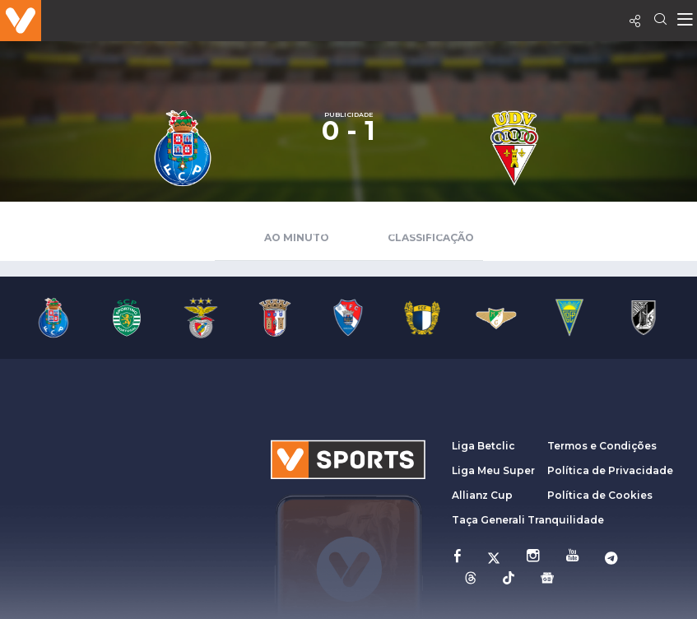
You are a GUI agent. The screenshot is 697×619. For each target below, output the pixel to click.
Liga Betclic (483, 446)
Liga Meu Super (493, 470)
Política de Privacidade (610, 470)
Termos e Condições (602, 446)
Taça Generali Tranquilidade (528, 520)
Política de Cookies (600, 495)
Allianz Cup (482, 495)
